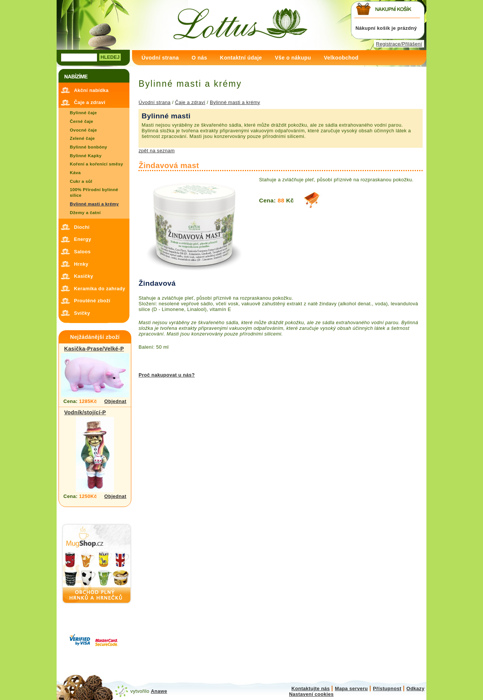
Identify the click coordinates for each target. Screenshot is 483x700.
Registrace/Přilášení (399, 44)
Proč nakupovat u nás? (166, 375)
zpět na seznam (156, 150)
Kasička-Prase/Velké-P (94, 349)
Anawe (159, 691)
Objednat (115, 401)
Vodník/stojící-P (85, 412)
